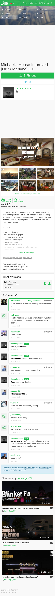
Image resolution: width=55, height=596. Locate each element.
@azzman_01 (16, 382)
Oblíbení (21, 201)
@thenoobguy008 (17, 394)
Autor (26, 344)
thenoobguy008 (23, 88)
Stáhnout (28, 75)
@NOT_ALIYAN (16, 441)
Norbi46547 (15, 301)
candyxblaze (15, 455)
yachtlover (14, 403)
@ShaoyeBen (16, 347)
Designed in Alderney (9, 590)
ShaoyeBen (15, 332)
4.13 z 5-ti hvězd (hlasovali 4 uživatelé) (13, 206)
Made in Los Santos (8, 592)
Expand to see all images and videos (27, 194)
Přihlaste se (29, 468)
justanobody (15, 415)
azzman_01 (15, 367)
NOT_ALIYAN (16, 427)
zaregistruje (44, 468)
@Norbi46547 (16, 358)
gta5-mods (14, 315)
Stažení (8, 201)
